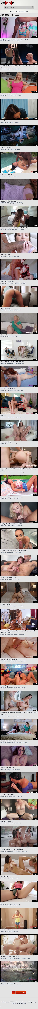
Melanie (18, 149)
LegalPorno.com (10, 363)
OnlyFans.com (10, 283)
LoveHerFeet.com (11, 443)
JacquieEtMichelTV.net (12, 579)
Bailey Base (19, 40)
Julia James (21, 229)
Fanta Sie (18, 958)
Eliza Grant (18, 417)
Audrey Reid (17, 283)
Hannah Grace (20, 390)
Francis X (23, 283)
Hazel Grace (22, 634)
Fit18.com (9, 931)
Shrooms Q (18, 443)
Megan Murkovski (19, 363)
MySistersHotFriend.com (12, 634)
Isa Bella (17, 878)
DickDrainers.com (11, 40)
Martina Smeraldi (19, 716)
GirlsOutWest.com (11, 417)
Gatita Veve (20, 95)
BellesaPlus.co (10, 878)
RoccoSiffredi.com (11, 958)
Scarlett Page (20, 203)
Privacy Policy (32, 1002)
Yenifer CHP (18, 851)
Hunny (24, 417)
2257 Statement (21, 1003)
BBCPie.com (10, 256)
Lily (19, 904)
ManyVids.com (10, 769)
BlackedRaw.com (11, 525)
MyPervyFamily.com (11, 203)
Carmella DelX (18, 552)
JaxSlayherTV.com (11, 796)
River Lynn (25, 742)
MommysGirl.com (11, 742)
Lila (19, 579)
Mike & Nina (16, 176)
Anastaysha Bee (22, 661)
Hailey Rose (17, 687)
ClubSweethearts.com (12, 661)
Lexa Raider (17, 498)
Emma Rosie (15, 931)
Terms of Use (22, 1002)
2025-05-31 (3, 40)
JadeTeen (16, 122)
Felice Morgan (21, 472)
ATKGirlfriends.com (11, 985)
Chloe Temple (19, 525)
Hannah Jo (23, 687)
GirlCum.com (10, 310)
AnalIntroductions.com (12, 472)
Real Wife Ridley (16, 69)
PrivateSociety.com (11, 149)
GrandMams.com (11, 336)
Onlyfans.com (10, 122)
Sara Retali (24, 851)
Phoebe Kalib (20, 606)
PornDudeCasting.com (12, 229)
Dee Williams (19, 742)
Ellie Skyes (17, 769)
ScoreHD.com (10, 498)
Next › (22, 992)
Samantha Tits (19, 336)
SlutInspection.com (11, 390)
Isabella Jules (17, 310)
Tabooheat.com (10, 823)
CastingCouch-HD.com (12, 904)
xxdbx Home (5, 1002)
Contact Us (14, 1002)
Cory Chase (17, 823)
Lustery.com (9, 176)
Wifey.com (9, 69)
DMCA (14, 1003)
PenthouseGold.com (11, 606)
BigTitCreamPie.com (11, 95)
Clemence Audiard (26, 958)
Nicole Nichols (20, 985)
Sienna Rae (19, 796)
